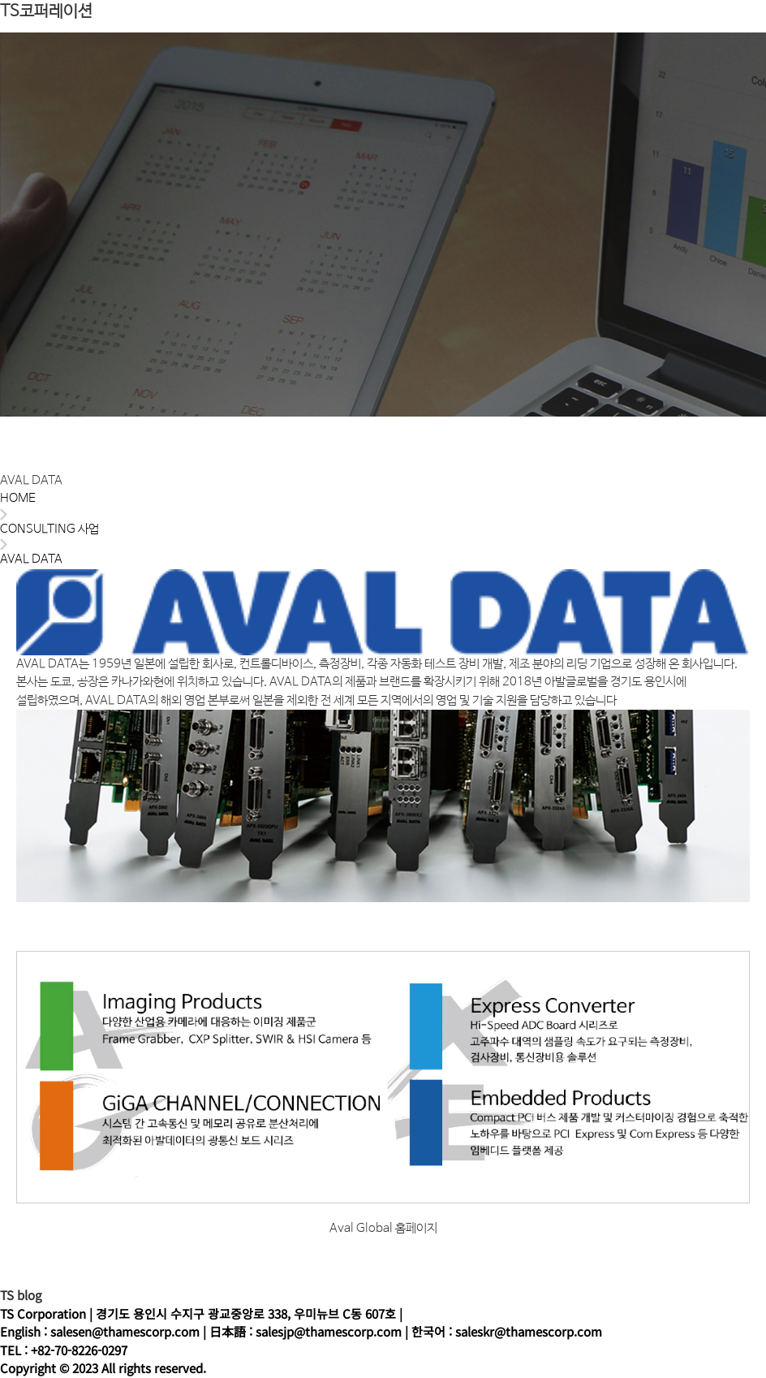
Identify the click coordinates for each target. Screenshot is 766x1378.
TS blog (20, 1294)
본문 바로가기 (0, 0)
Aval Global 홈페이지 (383, 1228)
